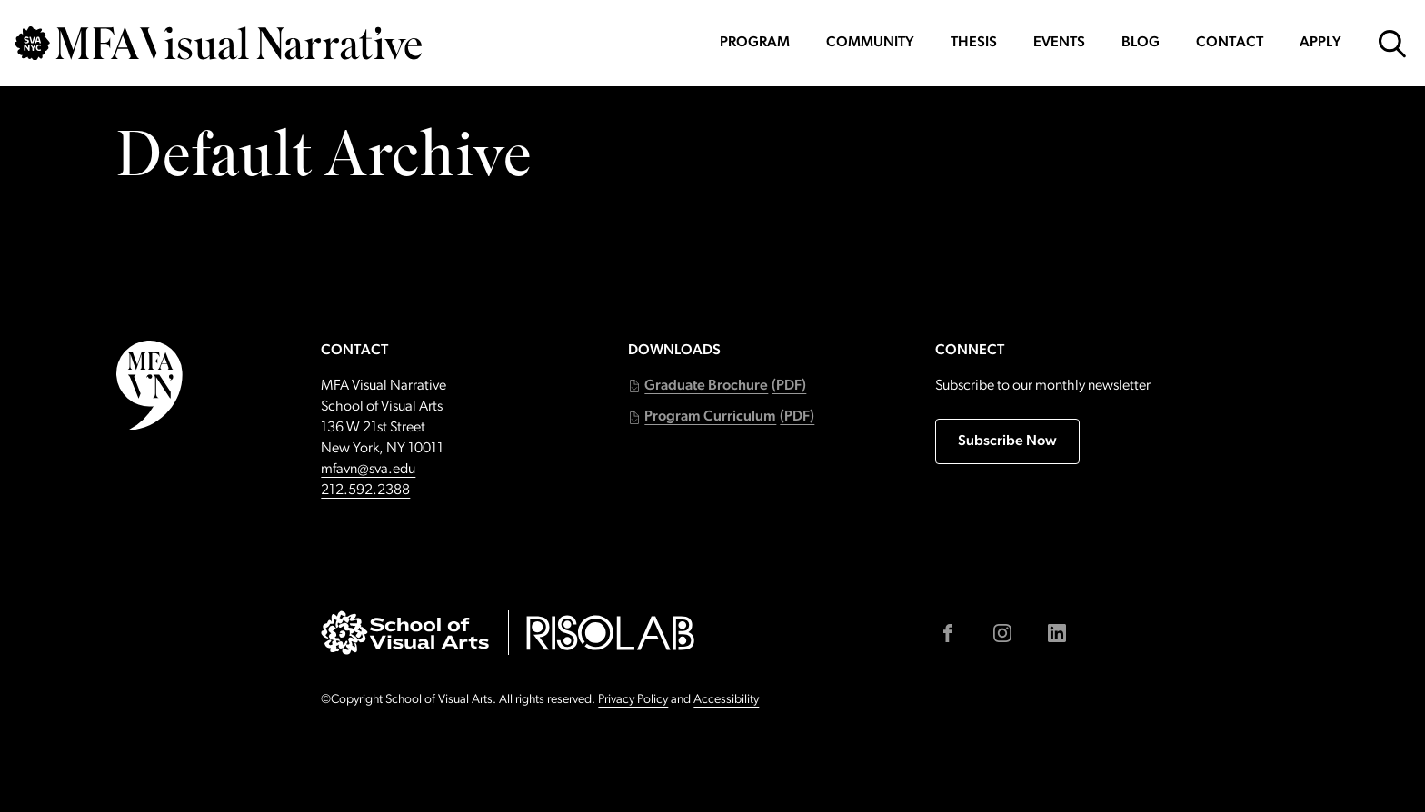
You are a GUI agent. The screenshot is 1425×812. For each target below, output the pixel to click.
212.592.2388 (365, 490)
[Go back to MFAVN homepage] (218, 43)
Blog (1140, 42)
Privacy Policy (633, 700)
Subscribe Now (1007, 441)
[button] (717, 386)
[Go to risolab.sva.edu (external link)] (610, 632)
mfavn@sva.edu (368, 469)
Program (755, 42)
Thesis (974, 42)
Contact (1229, 42)
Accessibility (726, 700)
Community (870, 42)
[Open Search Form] (1392, 43)
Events (1059, 42)
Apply (1320, 42)
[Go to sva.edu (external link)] (405, 632)
